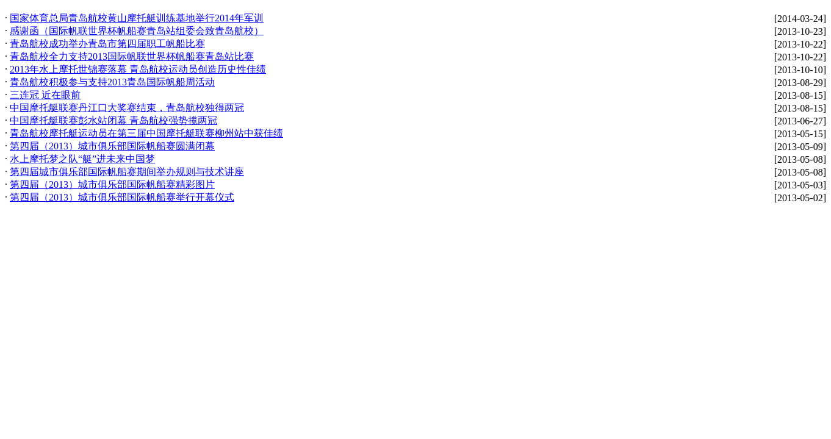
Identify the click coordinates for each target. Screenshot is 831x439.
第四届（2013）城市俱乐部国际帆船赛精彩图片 (112, 184)
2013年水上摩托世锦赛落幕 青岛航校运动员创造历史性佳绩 (138, 69)
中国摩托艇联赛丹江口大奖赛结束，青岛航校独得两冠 (127, 107)
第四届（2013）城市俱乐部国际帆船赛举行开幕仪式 (122, 197)
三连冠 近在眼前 (45, 95)
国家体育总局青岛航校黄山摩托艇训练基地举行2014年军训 (137, 18)
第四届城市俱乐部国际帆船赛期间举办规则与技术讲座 (127, 171)
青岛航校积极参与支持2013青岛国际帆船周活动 (112, 82)
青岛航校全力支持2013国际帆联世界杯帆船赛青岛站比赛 (132, 56)
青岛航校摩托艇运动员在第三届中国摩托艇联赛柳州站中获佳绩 (146, 133)
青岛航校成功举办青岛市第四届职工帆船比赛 (107, 43)
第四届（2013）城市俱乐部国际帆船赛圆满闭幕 (112, 146)
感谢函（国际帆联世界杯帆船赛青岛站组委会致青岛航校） (137, 31)
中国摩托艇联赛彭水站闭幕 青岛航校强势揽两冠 (113, 120)
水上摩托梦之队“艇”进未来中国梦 (82, 159)
